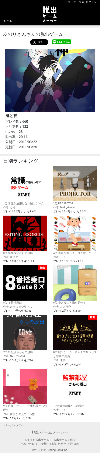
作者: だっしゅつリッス (17, 306)
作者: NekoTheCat (14, 356)
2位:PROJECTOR (75, 185)
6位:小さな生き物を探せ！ (75, 284)
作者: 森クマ (10, 257)
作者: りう (9, 207)
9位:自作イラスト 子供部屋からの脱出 (25, 390)
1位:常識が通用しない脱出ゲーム (25, 185)
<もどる (7, 20)
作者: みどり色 (62, 306)
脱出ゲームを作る (65, 439)
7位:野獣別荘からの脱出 (25, 334)
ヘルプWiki (27, 443)
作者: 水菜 (59, 360)
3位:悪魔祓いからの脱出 (25, 235)
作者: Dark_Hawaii (64, 207)
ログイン (91, 2)
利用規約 (73, 443)
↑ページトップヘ (13, 425)
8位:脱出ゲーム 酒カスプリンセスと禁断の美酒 (75, 336)
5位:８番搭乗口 (25, 284)
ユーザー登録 (76, 2)
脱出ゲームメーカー (50, 432)
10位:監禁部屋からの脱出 (75, 388)
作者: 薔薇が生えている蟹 (19, 414)
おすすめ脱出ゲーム (36, 439)
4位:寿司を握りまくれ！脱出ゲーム (75, 235)
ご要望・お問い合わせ (52, 443)
